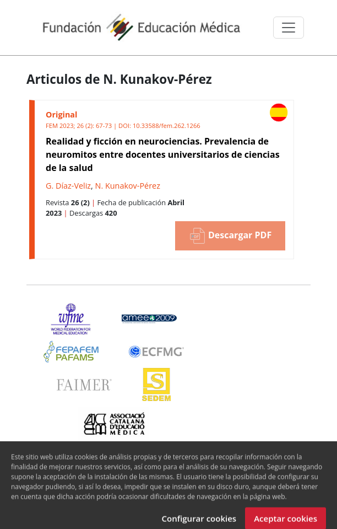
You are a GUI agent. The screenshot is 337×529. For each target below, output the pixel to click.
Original (61, 114)
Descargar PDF (230, 236)
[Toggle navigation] (288, 28)
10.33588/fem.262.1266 (166, 125)
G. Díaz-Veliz (68, 185)
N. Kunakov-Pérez (127, 185)
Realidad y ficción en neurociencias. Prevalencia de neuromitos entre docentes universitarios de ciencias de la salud (163, 154)
